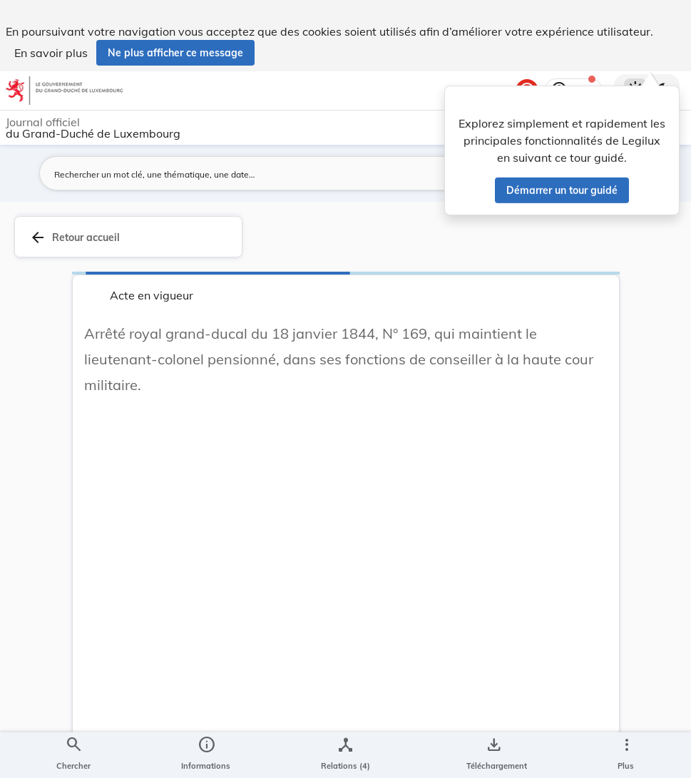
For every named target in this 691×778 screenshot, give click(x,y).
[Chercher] (73, 755)
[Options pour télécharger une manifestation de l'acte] (494, 755)
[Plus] (626, 755)
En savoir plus (51, 53)
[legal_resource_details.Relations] (345, 755)
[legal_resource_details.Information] (205, 755)
